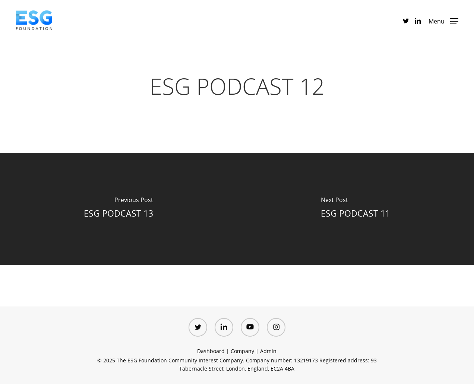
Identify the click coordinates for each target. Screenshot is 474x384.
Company (242, 351)
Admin (268, 351)
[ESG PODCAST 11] (355, 209)
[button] (443, 20)
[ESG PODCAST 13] (118, 209)
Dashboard (211, 351)
